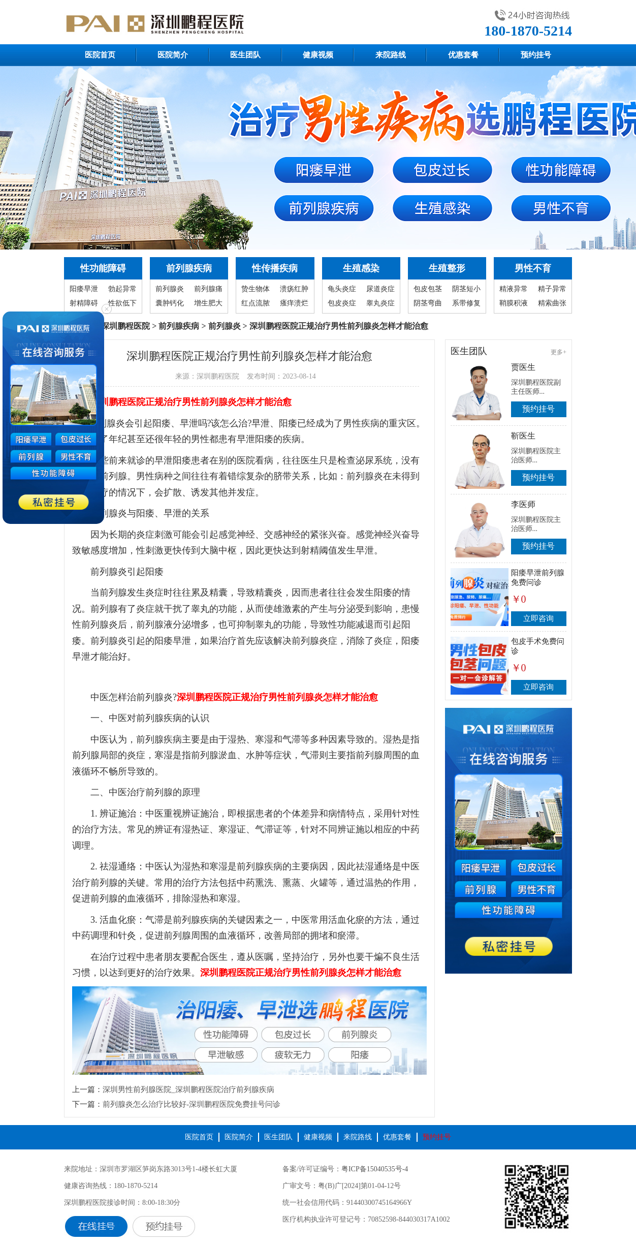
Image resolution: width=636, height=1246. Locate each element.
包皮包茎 (428, 289)
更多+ (558, 352)
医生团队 (245, 55)
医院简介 (172, 55)
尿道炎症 (380, 289)
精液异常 (513, 289)
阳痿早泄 (84, 289)
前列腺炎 (169, 289)
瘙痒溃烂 (294, 303)
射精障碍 (84, 303)
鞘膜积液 (513, 303)
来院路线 (390, 55)
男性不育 (533, 268)
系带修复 (466, 303)
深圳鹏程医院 (125, 326)
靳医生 (523, 435)
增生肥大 (208, 303)
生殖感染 (361, 268)
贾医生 (523, 367)
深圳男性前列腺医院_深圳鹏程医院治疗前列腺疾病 (188, 1089)
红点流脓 (255, 303)
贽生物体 (255, 289)
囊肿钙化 (169, 303)
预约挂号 (536, 55)
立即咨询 (538, 618)
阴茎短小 (466, 289)
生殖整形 (447, 268)
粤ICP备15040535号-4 (374, 1169)
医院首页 (100, 55)
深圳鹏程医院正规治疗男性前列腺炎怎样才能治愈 (191, 402)
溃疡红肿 (294, 289)
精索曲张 (552, 303)
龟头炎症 (342, 289)
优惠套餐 (463, 55)
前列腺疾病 (189, 268)
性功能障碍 (103, 268)
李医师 (523, 504)
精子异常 (552, 289)
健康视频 (318, 55)
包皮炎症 (342, 303)
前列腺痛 (208, 289)
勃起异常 (122, 289)
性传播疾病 (275, 268)
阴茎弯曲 (428, 303)
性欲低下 (122, 303)
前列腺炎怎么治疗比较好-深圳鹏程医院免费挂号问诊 (191, 1104)
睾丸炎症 (380, 303)
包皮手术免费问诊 (537, 646)
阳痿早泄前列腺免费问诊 (537, 577)
